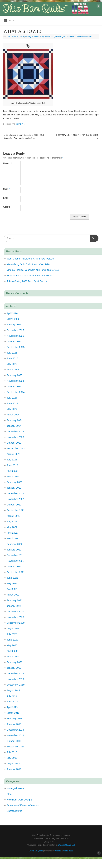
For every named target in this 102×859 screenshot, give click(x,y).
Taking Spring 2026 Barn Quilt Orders (27, 281)
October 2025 (14, 341)
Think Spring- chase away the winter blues (29, 275)
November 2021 (15, 560)
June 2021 (12, 577)
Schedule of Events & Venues (79, 36)
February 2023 (15, 482)
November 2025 (15, 335)
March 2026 (13, 319)
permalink (20, 124)
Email (6, 198)
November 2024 (15, 380)
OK (93, 238)
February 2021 (15, 600)
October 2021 (14, 566)
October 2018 (14, 741)
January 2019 (14, 724)
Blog (42, 36)
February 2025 (15, 375)
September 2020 (16, 622)
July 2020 (12, 634)
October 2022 (14, 504)
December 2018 (15, 729)
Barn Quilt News (32, 36)
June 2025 (12, 358)
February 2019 (15, 718)
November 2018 (15, 735)
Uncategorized (14, 810)
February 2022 (15, 544)
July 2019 (12, 696)
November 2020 (15, 617)
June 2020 (12, 639)
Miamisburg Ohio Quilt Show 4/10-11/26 (28, 264)
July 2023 (12, 459)
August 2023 (13, 454)
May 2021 (12, 583)
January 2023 (14, 487)
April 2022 (12, 532)
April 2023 (12, 470)
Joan (8, 36)
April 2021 (12, 589)
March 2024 (13, 414)
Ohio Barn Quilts (36, 851)
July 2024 (12, 397)
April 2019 (12, 707)
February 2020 (15, 662)
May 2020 (12, 645)
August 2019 (13, 690)
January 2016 (14, 769)
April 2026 (12, 313)
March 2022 (13, 538)
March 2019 (13, 712)
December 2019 (15, 673)
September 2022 (16, 510)
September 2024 (16, 392)
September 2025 (16, 347)
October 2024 (14, 386)
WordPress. (68, 851)
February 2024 (15, 420)
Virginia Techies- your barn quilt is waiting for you (33, 269)
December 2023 (15, 431)
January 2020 (14, 667)
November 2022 (15, 499)
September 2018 (16, 746)
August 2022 (13, 515)
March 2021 (13, 594)
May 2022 (12, 527)
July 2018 (12, 752)
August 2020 (13, 628)
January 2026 (14, 324)
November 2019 (15, 679)
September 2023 (16, 448)
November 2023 (15, 437)
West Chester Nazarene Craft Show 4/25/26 (30, 258)
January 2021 (14, 605)
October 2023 (14, 442)
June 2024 (12, 403)
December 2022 (15, 493)
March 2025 (13, 369)
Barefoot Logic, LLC (66, 845)
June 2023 (12, 465)
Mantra (58, 851)
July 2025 (12, 352)
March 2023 (13, 476)
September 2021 (16, 572)
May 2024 (12, 409)
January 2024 (14, 425)
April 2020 (12, 651)
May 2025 (12, 364)
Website (6, 207)
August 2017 (13, 763)
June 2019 (12, 701)
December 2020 (15, 611)
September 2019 (16, 684)
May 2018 (12, 757)
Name (6, 189)
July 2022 (12, 521)
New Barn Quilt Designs (55, 36)
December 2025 (15, 330)
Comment (7, 165)
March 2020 (13, 656)
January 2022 (14, 549)
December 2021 (15, 555)
